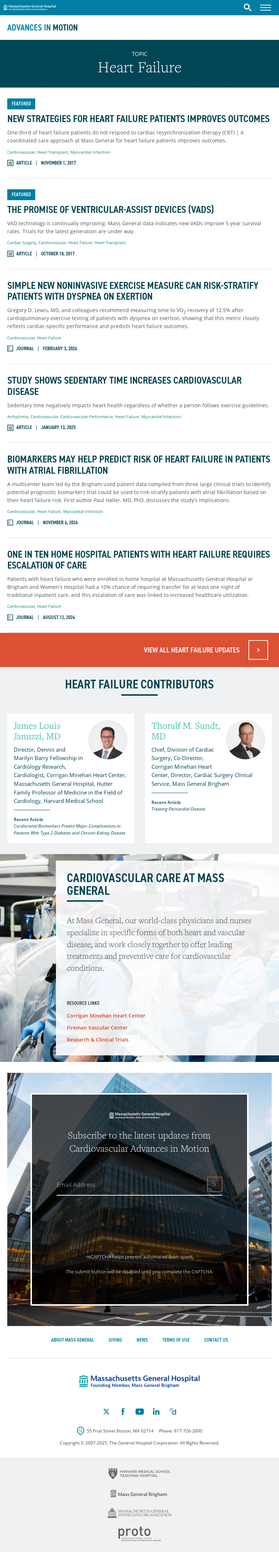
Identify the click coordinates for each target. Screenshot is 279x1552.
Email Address (76, 1185)
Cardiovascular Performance (86, 416)
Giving (115, 1340)
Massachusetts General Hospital (30, 7)
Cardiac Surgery (21, 242)
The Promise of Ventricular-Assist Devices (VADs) (110, 209)
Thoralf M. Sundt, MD (185, 730)
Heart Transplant (52, 152)
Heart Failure (80, 242)
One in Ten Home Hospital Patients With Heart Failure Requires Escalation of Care (138, 560)
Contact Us (216, 1340)
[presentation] (112, 1222)
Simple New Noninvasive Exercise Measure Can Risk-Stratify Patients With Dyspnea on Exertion (133, 291)
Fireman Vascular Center (97, 1027)
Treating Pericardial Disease (178, 809)
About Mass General (72, 1340)
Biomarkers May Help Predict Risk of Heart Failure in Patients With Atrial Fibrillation (138, 465)
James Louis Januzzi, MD (37, 730)
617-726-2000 (188, 1431)
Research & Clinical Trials (98, 1039)
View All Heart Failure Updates (192, 650)
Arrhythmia (17, 416)
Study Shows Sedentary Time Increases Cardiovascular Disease (124, 386)
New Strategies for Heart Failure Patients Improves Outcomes (138, 119)
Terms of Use (176, 1340)
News (142, 1340)
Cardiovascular (21, 152)
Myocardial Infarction (90, 152)
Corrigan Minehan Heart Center (106, 1015)
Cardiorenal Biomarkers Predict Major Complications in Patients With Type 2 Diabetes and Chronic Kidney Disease (69, 829)
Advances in (42, 27)
